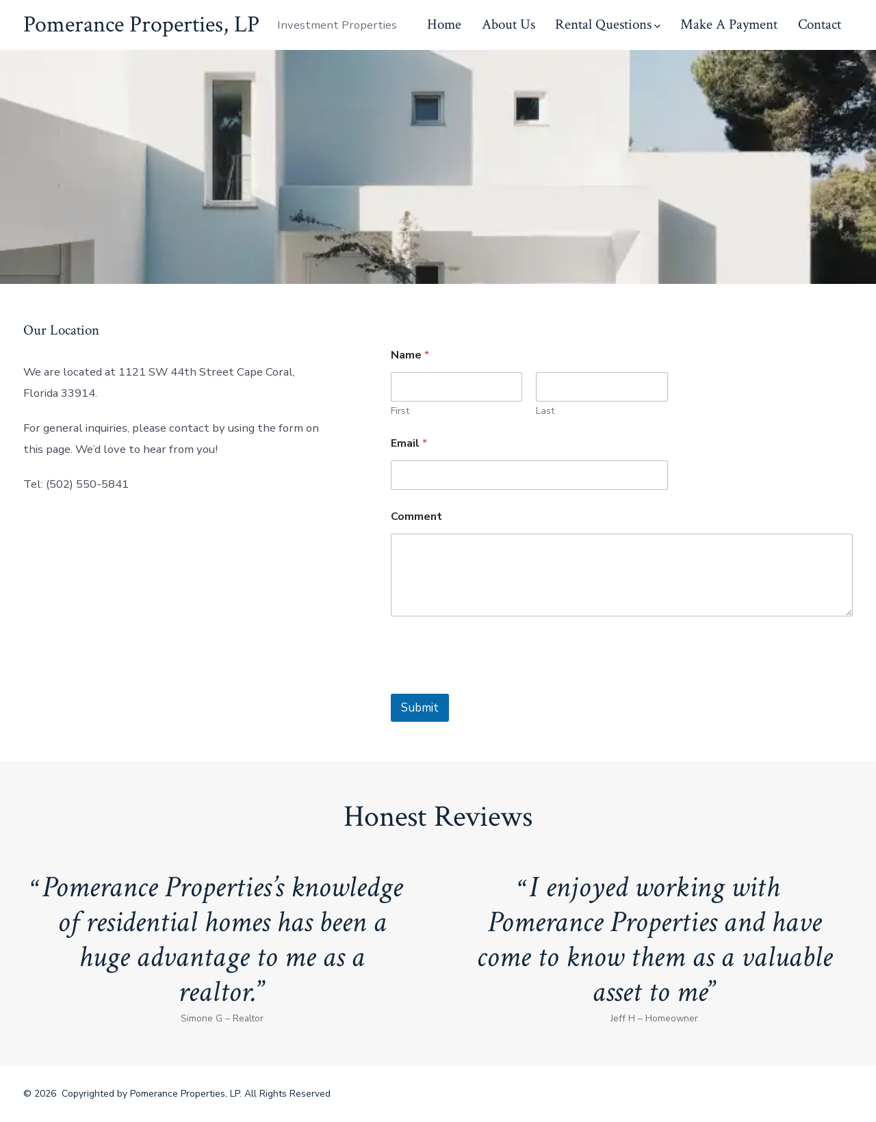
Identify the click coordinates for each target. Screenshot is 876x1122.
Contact (819, 24)
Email (409, 443)
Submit (420, 708)
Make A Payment (728, 24)
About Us (508, 24)
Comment (416, 516)
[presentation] (495, 685)
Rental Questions (607, 24)
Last (546, 411)
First (400, 411)
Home (444, 24)
